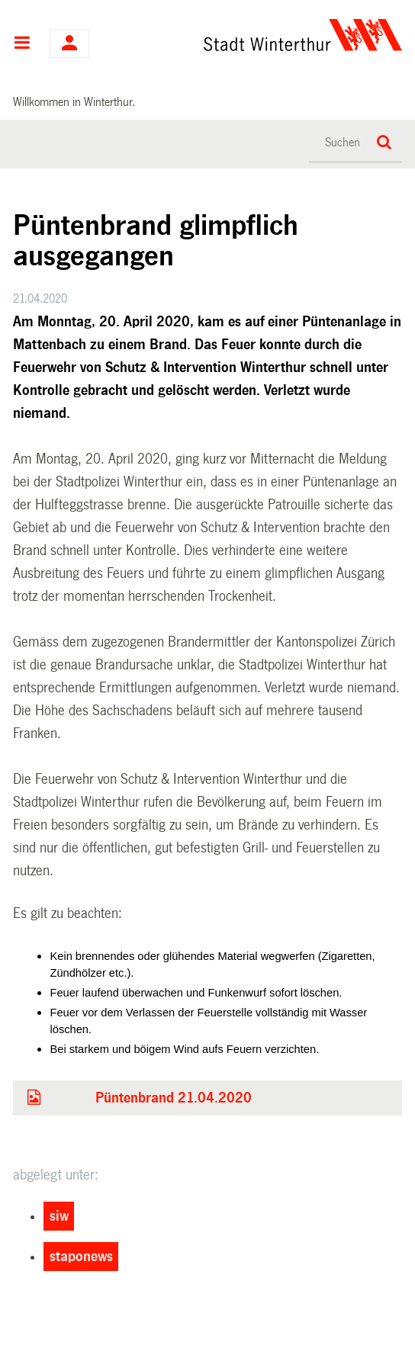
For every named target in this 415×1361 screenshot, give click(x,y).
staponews (81, 1256)
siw (59, 1216)
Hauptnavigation (22, 44)
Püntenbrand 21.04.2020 (173, 1098)
